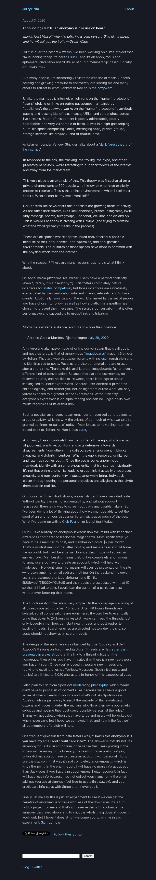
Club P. (73, 57)
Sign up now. (51, 822)
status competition (57, 288)
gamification (61, 293)
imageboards (95, 353)
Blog (25, 867)
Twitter (37, 867)
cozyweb (104, 88)
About (129, 9)
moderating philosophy (90, 685)
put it (82, 430)
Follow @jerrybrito (68, 834)
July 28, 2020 (98, 338)
